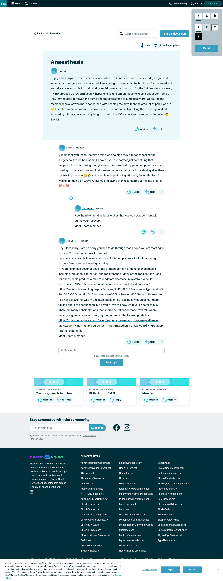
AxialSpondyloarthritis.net (94, 499)
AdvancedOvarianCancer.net (96, 468)
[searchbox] (142, 33)
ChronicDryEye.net (90, 524)
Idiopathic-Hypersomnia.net (134, 488)
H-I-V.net (123, 478)
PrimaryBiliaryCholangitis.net (173, 483)
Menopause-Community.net (134, 519)
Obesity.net (164, 462)
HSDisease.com (127, 483)
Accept (192, 569)
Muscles (148, 393)
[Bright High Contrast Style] (214, 27)
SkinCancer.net (166, 514)
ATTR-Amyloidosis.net (92, 493)
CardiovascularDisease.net (95, 519)
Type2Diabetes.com (168, 540)
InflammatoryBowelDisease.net (136, 493)
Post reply (111, 362)
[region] (111, 570)
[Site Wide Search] (30, 3)
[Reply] (158, 129)
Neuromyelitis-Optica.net (132, 550)
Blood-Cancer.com (90, 509)
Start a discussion (175, 33)
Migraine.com (126, 530)
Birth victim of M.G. (102, 393)
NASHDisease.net (128, 545)
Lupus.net (124, 509)
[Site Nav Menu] (16, 3)
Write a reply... (69, 350)
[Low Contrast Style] (206, 27)
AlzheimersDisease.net (93, 478)
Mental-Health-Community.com (136, 524)
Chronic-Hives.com (91, 530)
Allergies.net (87, 473)
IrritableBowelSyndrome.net (134, 499)
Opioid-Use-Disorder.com (171, 468)
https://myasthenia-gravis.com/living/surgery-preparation (94, 320)
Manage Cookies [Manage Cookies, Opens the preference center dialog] (149, 569)
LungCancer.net (127, 504)
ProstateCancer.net (168, 488)
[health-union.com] (46, 457)
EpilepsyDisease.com (130, 462)
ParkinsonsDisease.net (170, 473)
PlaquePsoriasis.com (169, 478)
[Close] (218, 569)
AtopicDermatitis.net (92, 488)
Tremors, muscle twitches (54, 393)
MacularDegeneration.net (132, 514)
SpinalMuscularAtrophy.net (172, 530)
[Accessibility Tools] (178, 3)
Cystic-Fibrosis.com (91, 545)
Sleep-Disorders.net (168, 519)
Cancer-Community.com (94, 514)
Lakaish (62, 71)
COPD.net (86, 540)
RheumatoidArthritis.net (170, 504)
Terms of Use (36, 439)
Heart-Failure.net (128, 468)
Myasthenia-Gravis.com (131, 540)
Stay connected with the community (60, 420)
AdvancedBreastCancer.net (95, 462)
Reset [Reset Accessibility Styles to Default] (206, 48)
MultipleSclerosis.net (130, 535)
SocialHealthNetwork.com (172, 524)
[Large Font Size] (206, 16)
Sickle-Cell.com (166, 509)
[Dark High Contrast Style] (198, 36)
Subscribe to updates (166, 45)
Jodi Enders (87, 208)
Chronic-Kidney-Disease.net (95, 535)
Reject (171, 569)
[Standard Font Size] (198, 16)
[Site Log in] (196, 3)
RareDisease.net (166, 499)
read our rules (107, 356)
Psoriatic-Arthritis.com (170, 493)
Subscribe (212, 3)
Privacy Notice (89, 435)
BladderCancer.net (90, 504)
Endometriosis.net (90, 550)
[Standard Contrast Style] (198, 27)
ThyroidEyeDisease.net (170, 535)
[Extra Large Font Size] (214, 16)
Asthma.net (87, 483)
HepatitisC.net (126, 473)
